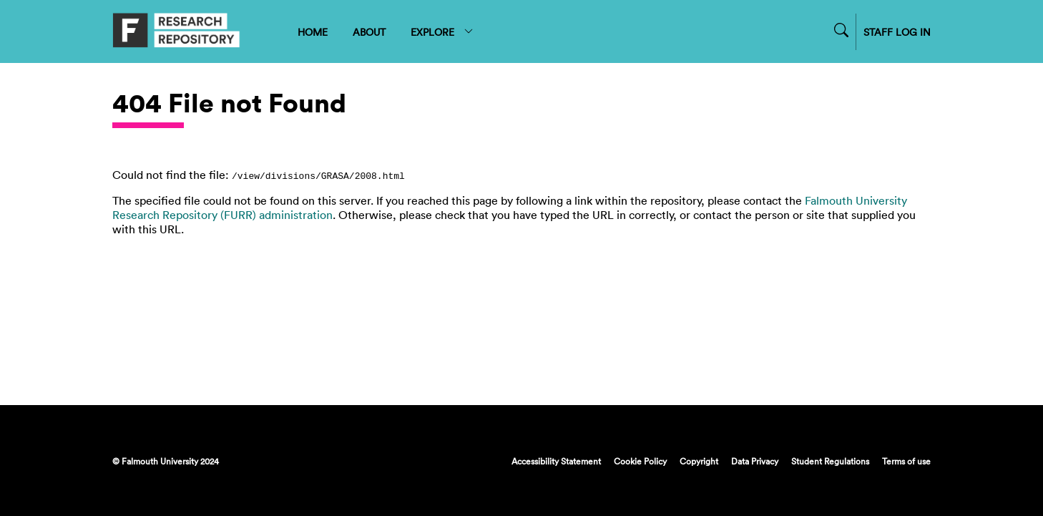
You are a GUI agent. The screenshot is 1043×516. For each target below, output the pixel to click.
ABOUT (369, 32)
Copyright (699, 460)
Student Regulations (830, 460)
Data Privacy (754, 460)
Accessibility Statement (556, 460)
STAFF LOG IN (897, 32)
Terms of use (906, 460)
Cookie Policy (640, 460)
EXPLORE (442, 32)
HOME (313, 32)
